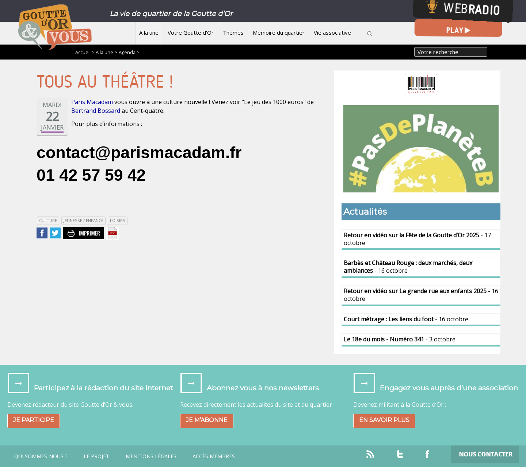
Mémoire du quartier (279, 32)
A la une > (106, 52)
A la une (149, 32)
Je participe (33, 420)
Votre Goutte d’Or (191, 32)
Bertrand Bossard (95, 111)
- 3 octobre (400, 339)
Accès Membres (214, 456)
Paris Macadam (92, 102)
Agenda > (129, 52)
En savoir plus (384, 420)
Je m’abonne (207, 420)
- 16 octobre (408, 267)
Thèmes (233, 32)
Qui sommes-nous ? (41, 456)
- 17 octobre (417, 239)
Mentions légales (151, 456)
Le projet (97, 456)
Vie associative (332, 32)
